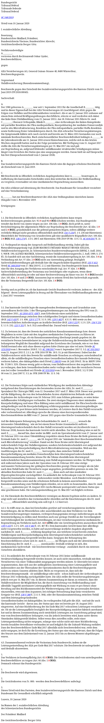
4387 (36, 313)
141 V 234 (69, 233)
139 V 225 (73, 322)
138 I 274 (20, 239)
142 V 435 (12, 319)
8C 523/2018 (48, 370)
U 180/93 (56, 361)
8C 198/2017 (48, 349)
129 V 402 (57, 319)
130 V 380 (26, 594)
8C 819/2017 (89, 239)
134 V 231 (96, 322)
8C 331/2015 (93, 349)
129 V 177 (33, 319)
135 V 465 (29, 526)
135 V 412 (92, 262)
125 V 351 (19, 325)
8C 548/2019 (7, 17)
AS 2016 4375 (26, 313)
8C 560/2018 (14, 265)
